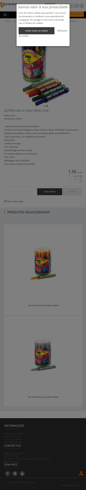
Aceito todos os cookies (36, 30)
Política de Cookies (34, 23)
